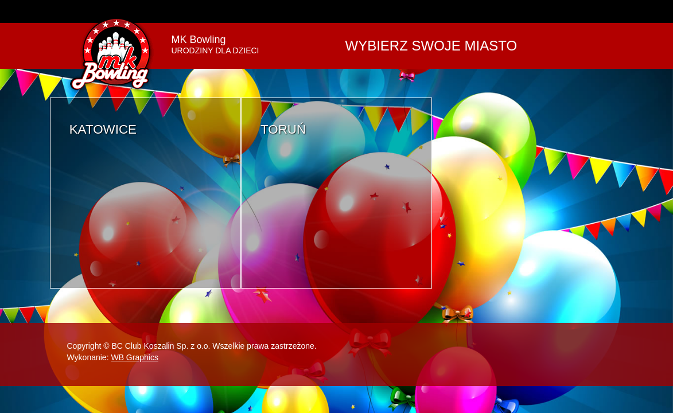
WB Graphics (134, 357)
